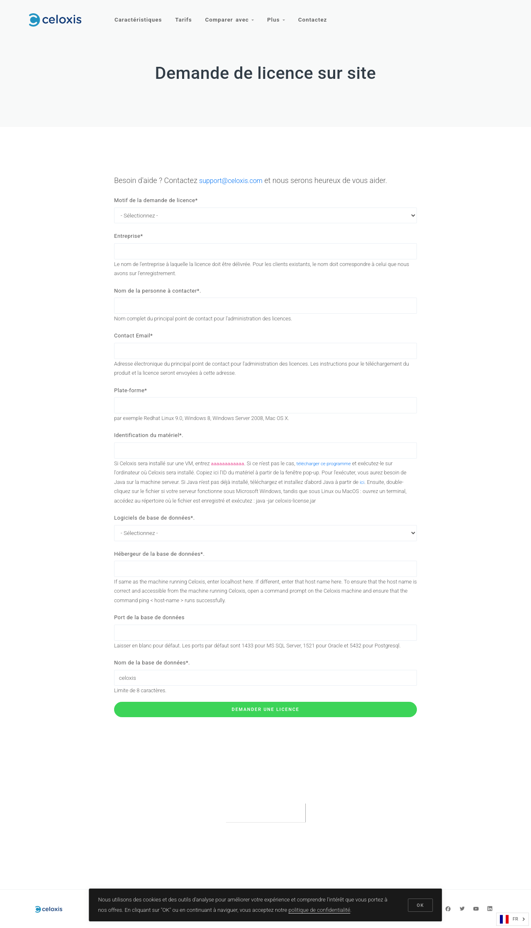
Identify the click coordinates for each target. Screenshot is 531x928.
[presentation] (265, 828)
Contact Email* (133, 340)
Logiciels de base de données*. (154, 528)
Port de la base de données (149, 631)
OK (420, 904)
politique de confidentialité (320, 909)
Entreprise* (128, 237)
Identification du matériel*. (148, 443)
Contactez (317, 15)
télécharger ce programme (327, 473)
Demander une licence (266, 725)
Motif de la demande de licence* (156, 200)
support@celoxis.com (234, 180)
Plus (279, 15)
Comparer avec (232, 15)
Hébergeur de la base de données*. (159, 565)
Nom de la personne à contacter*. (157, 294)
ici (362, 491)
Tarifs (185, 15)
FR (509, 919)
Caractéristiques (138, 15)
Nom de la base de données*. (152, 677)
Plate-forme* (130, 396)
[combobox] (512, 919)
